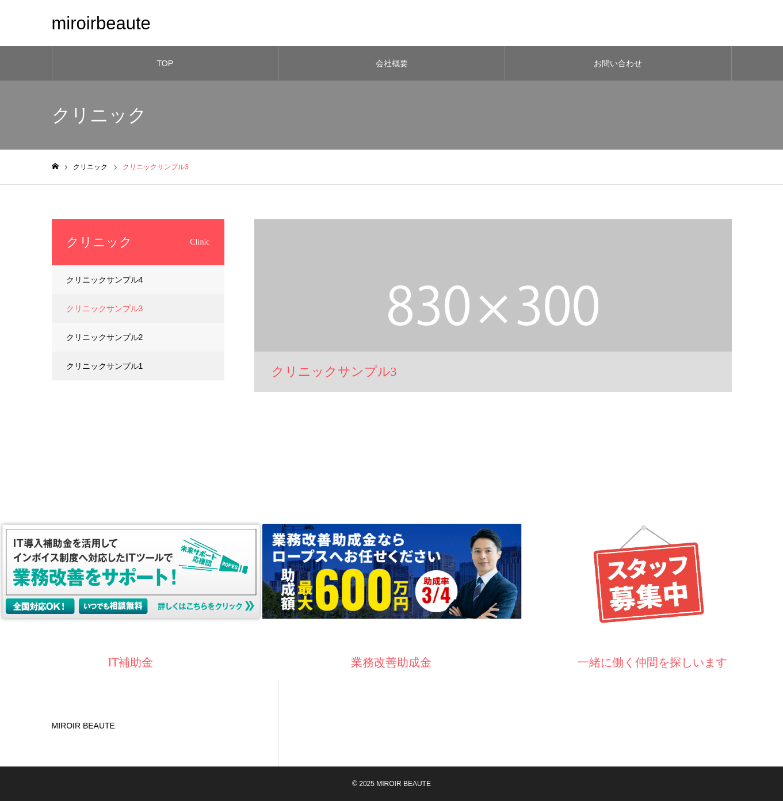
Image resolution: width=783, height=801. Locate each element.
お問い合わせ (618, 63)
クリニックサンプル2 (104, 337)
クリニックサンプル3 (104, 308)
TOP (165, 63)
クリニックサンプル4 (104, 279)
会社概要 (392, 63)
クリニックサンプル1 (104, 366)
